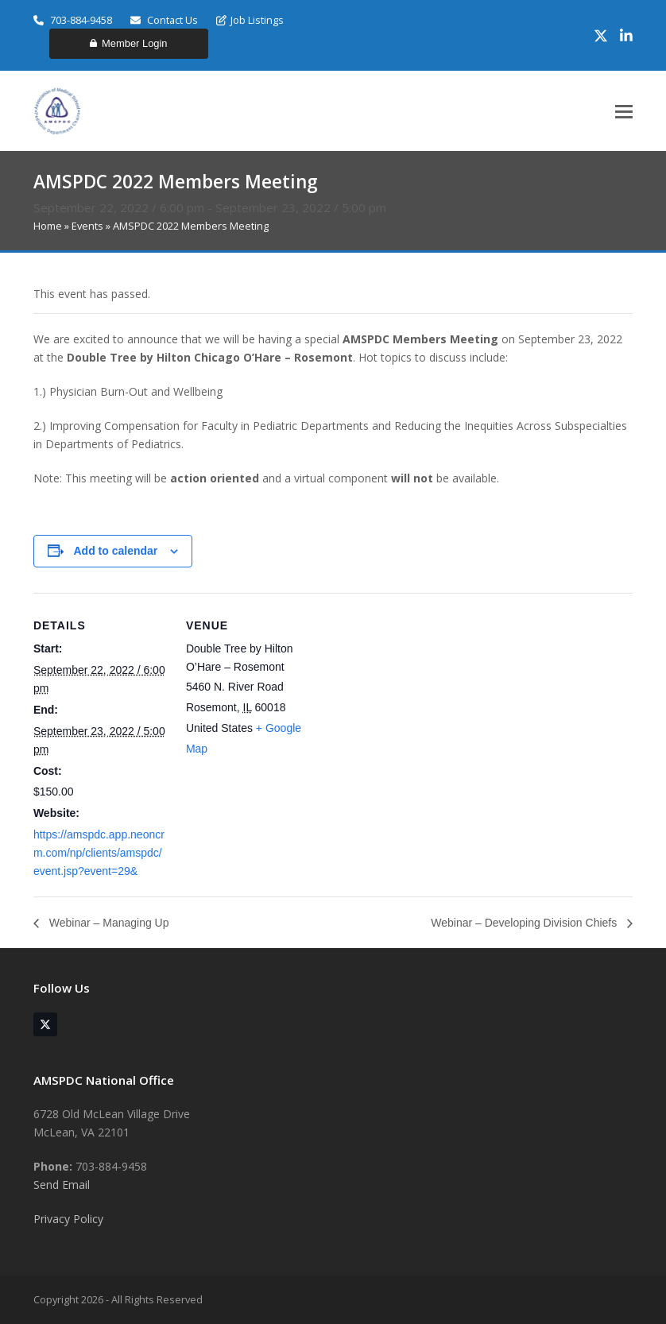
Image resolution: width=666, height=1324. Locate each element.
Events (87, 226)
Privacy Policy (68, 1218)
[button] (624, 111)
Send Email (61, 1184)
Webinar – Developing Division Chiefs (525, 922)
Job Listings (250, 20)
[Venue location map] (422, 703)
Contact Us (164, 20)
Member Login (128, 43)
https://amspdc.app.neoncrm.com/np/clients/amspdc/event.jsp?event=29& (99, 852)
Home (47, 226)
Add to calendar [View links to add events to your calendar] (116, 550)
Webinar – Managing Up (107, 922)
